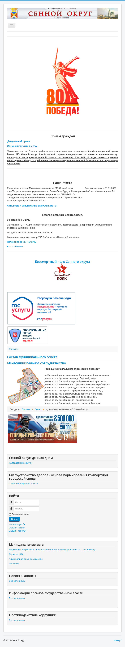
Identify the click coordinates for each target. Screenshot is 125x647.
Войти (14, 519)
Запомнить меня (20, 514)
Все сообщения (15, 246)
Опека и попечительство (22, 146)
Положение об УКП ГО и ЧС (21, 242)
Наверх (118, 640)
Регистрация (17, 524)
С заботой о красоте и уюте (23, 483)
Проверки (14, 563)
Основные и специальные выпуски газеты (31, 205)
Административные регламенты (25, 559)
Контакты (13, 349)
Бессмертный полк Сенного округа (62, 262)
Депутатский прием (18, 141)
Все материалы (17, 581)
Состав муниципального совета (32, 357)
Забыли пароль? (17, 530)
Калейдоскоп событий (20, 463)
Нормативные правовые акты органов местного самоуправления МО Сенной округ (52, 549)
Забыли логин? (17, 527)
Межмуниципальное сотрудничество (36, 363)
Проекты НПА (16, 554)
